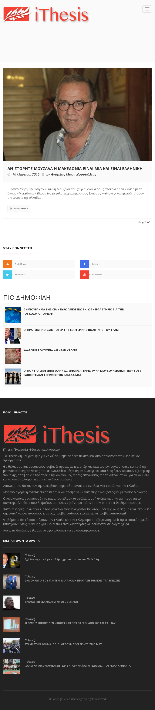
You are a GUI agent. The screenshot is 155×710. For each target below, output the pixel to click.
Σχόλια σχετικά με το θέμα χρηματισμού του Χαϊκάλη (61, 559)
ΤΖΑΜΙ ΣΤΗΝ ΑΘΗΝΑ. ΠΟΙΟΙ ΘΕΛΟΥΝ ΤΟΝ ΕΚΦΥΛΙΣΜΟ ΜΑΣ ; (63, 644)
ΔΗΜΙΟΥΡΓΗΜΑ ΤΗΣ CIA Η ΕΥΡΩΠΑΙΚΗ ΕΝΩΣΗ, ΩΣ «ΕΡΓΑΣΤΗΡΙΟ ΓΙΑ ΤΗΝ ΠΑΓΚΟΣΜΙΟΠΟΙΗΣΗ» (73, 311)
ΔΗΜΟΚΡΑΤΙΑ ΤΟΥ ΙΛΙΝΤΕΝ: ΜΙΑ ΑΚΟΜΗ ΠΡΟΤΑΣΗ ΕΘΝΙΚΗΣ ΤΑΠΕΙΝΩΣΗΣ (72, 580)
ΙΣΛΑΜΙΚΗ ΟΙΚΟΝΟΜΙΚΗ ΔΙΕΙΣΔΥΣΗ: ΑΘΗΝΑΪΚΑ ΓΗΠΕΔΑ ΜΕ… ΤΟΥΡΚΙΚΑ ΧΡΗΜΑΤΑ (77, 665)
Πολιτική (29, 555)
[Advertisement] (77, 48)
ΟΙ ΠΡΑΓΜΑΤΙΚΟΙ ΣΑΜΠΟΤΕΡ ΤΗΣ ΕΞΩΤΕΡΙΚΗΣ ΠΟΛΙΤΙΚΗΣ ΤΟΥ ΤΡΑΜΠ (72, 330)
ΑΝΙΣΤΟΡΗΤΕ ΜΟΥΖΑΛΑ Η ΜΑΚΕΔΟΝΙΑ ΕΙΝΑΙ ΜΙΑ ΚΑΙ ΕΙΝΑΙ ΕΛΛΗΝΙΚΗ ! (76, 168)
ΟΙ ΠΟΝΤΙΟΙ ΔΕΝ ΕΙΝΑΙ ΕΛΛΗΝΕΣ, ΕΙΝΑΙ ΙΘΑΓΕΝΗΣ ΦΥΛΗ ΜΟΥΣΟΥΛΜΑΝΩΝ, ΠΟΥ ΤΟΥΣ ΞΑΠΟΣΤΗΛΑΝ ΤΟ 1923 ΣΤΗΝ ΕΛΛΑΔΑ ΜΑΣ (82, 373)
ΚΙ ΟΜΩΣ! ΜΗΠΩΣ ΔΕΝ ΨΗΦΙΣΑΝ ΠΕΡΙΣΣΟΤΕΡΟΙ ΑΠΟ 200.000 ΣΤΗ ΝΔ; (70, 623)
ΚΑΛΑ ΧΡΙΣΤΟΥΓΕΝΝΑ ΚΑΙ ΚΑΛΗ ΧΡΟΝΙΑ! (50, 350)
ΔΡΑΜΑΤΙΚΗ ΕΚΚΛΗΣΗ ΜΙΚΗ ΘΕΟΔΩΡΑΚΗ (51, 602)
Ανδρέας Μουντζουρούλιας (73, 174)
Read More (19, 208)
